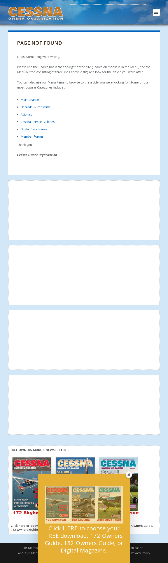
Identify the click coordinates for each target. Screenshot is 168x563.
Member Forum (32, 136)
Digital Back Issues (34, 129)
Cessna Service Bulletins (38, 122)
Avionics (26, 114)
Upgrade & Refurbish (35, 107)
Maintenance (30, 100)
